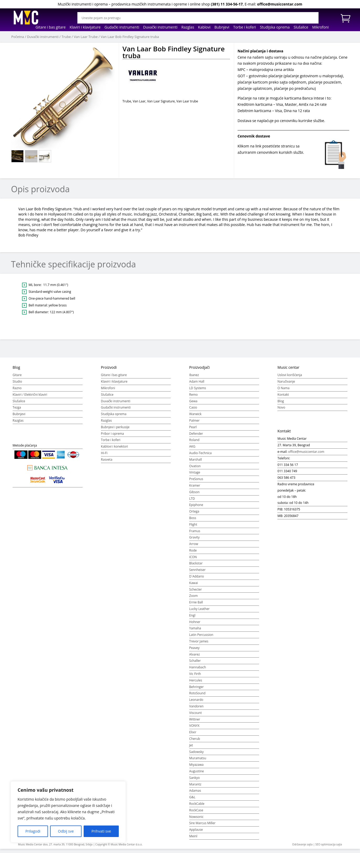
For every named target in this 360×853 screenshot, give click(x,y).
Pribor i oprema (112, 436)
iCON (193, 560)
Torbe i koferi (244, 27)
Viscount (195, 715)
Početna (17, 36)
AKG (192, 449)
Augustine (196, 774)
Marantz (195, 787)
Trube (66, 36)
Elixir (192, 735)
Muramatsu (197, 761)
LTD (192, 501)
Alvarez (194, 657)
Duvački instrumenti (160, 27)
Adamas (195, 793)
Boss (192, 521)
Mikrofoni (320, 27)
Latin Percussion (201, 637)
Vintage (194, 475)
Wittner (194, 722)
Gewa (193, 404)
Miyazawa (196, 767)
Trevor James (198, 644)
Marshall (195, 462)
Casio (193, 410)
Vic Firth (195, 676)
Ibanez (194, 378)
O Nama (283, 391)
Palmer (194, 423)
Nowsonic (196, 819)
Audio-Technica (200, 456)
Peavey (194, 650)
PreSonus (196, 482)
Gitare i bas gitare (50, 27)
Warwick (195, 417)
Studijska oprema (275, 27)
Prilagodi (32, 831)
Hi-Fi (104, 456)
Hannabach (197, 670)
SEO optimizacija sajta (328, 847)
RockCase (196, 813)
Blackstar (196, 566)
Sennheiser (197, 572)
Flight (193, 527)
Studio (17, 384)
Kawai (193, 586)
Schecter (195, 592)
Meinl (193, 839)
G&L (192, 800)
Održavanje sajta (302, 847)
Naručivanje (286, 384)
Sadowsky (196, 754)
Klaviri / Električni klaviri (30, 397)
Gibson (194, 495)
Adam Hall (196, 384)
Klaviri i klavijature (84, 27)
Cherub (194, 741)
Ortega (194, 514)
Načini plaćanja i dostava (260, 50)
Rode (193, 553)
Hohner (194, 625)
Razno (17, 391)
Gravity (194, 540)
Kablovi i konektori (114, 449)
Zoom (193, 598)
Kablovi (204, 27)
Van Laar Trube (86, 36)
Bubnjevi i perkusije (115, 430)
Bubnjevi (221, 27)
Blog (280, 404)
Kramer (194, 488)
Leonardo (196, 702)
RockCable (197, 806)
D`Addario (196, 579)
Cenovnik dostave (254, 136)
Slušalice (301, 27)
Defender (196, 436)
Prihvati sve (101, 831)
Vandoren (196, 709)
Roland (194, 443)
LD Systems (197, 391)
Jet (191, 748)
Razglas (187, 27)
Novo (281, 410)
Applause (196, 832)
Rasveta (106, 462)
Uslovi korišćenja (289, 378)
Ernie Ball (196, 605)
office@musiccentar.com (279, 4)
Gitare (17, 378)
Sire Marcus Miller (202, 826)
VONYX (194, 728)
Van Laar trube (187, 101)
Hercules (195, 683)
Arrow (193, 546)
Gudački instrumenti (122, 27)
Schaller (195, 663)
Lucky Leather (199, 611)
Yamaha (195, 631)
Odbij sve (66, 831)
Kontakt (283, 397)
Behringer (196, 689)
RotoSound (197, 696)
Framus (194, 533)
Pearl (193, 430)
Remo (193, 397)
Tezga (17, 410)
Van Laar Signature (161, 101)
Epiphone (196, 507)
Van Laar (139, 101)
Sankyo (194, 780)
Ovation (195, 469)
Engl (192, 618)
